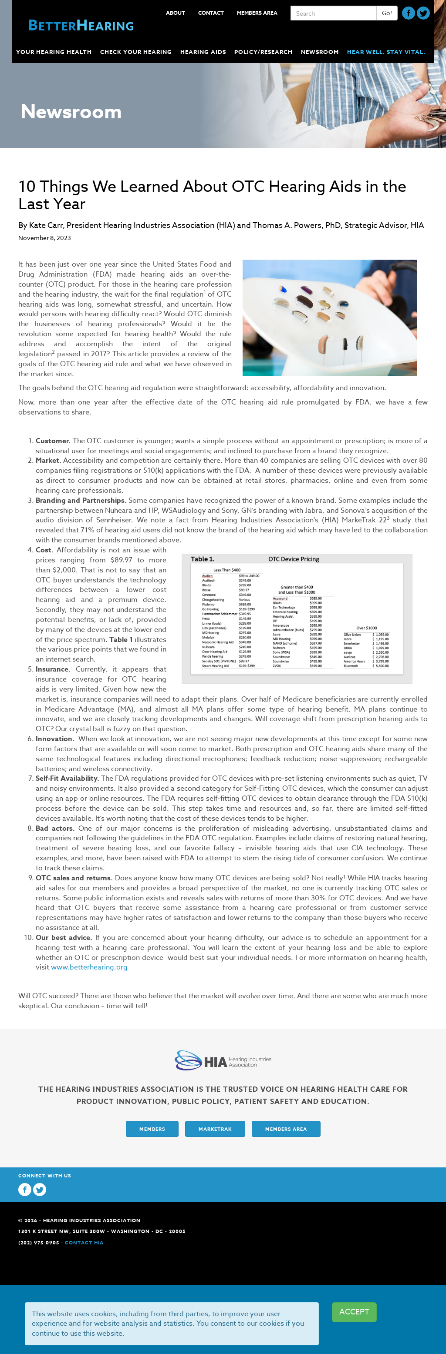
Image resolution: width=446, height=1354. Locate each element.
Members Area (257, 13)
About (175, 13)
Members (152, 1129)
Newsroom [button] (321, 52)
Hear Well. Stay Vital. (386, 52)
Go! (387, 13)
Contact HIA (84, 1242)
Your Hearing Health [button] (55, 52)
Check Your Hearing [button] (137, 52)
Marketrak (215, 1129)
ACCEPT (354, 1312)
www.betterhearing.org (89, 967)
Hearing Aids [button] (204, 52)
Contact (211, 13)
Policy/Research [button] (264, 52)
